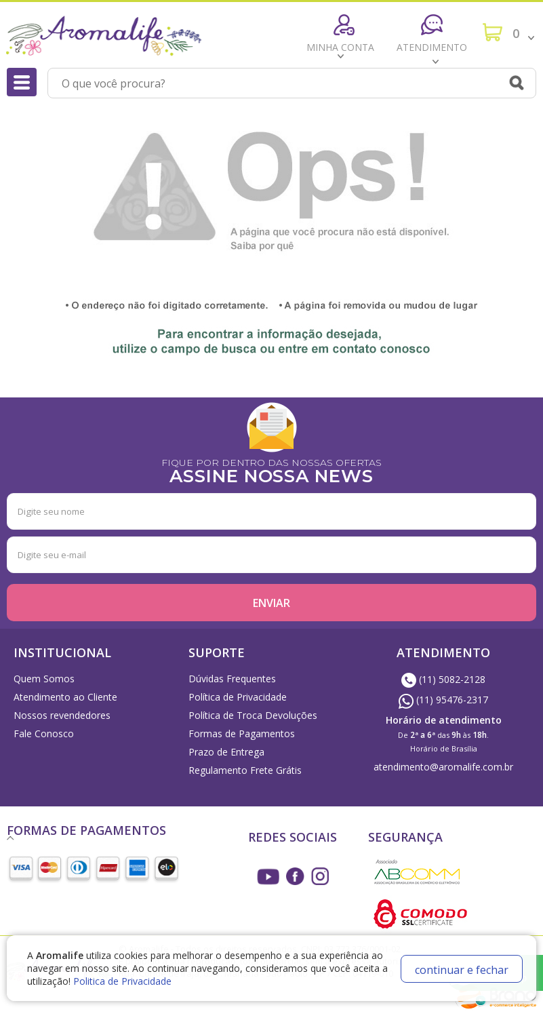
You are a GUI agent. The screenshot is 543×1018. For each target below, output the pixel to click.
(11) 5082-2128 (443, 679)
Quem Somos (44, 678)
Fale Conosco (44, 733)
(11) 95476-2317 (443, 699)
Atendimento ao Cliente (65, 696)
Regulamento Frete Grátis (245, 770)
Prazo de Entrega (226, 751)
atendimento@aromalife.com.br (443, 766)
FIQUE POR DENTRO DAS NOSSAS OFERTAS (271, 469)
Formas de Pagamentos (241, 733)
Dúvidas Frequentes (232, 678)
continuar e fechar (461, 969)
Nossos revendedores (62, 715)
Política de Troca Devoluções (252, 715)
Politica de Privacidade (122, 981)
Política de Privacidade (237, 696)
